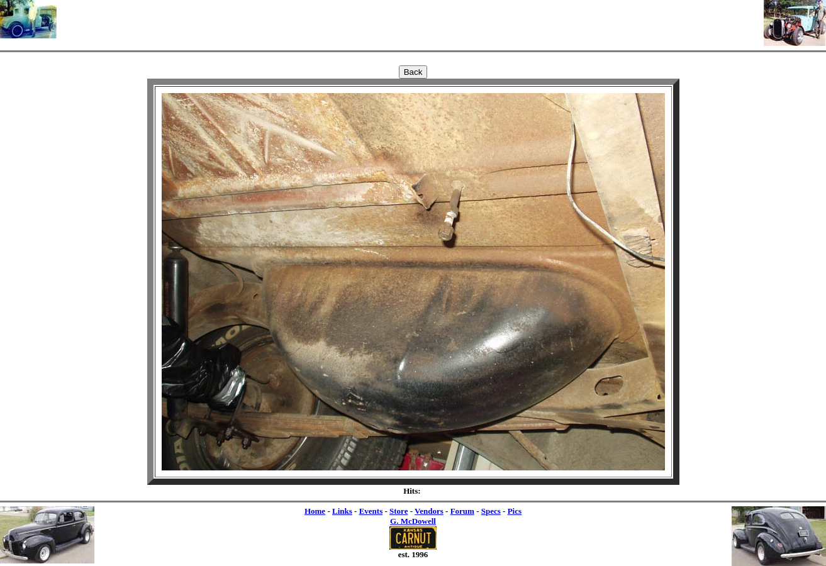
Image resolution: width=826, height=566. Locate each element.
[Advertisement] (410, 19)
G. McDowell (413, 521)
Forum (462, 511)
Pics (515, 511)
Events (371, 511)
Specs (491, 511)
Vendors (429, 511)
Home (314, 511)
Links (342, 511)
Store (398, 511)
